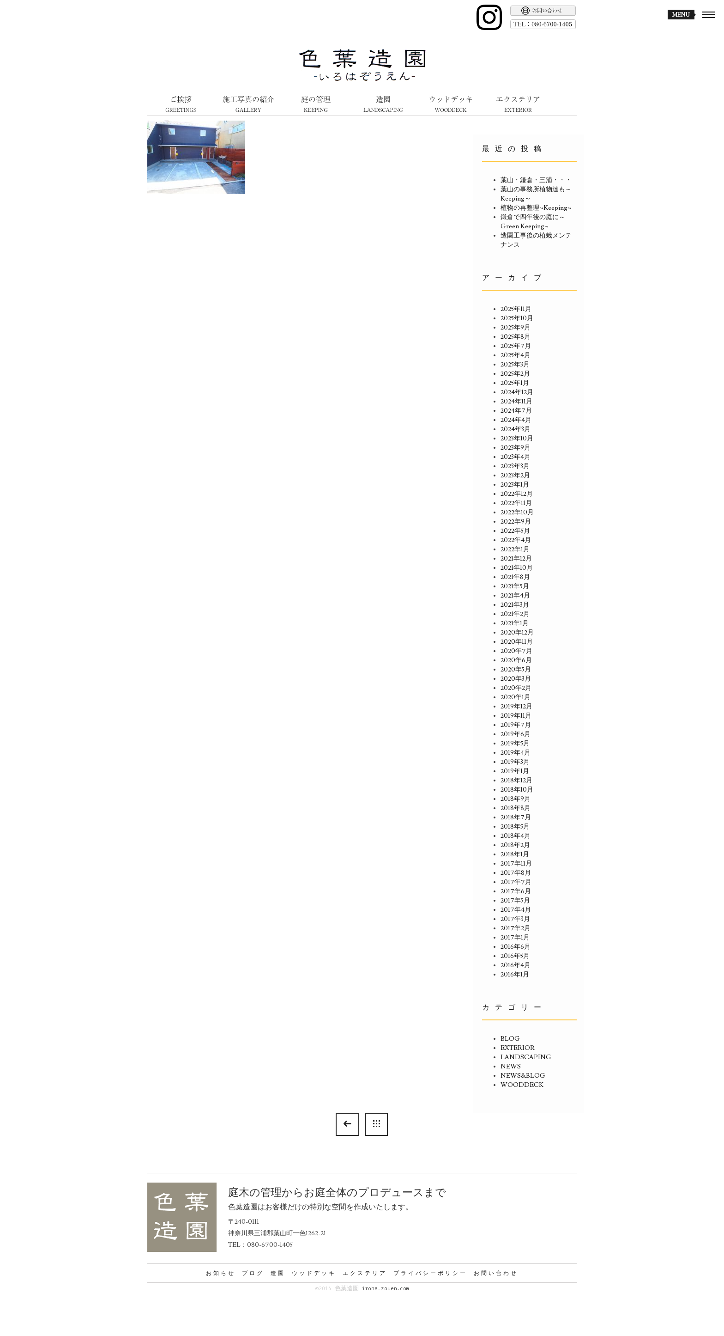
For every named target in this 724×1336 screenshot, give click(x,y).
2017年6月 (516, 891)
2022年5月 (515, 531)
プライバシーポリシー (430, 1273)
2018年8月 (516, 808)
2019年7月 (516, 725)
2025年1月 (515, 383)
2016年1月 (515, 974)
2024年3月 (516, 429)
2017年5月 (515, 901)
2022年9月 (516, 522)
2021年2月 (515, 614)
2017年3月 (515, 919)
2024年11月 (516, 401)
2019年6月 (516, 734)
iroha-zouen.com (385, 1289)
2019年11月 (516, 716)
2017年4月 (516, 910)
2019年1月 (515, 771)
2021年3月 (515, 605)
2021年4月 (515, 596)
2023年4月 (516, 457)
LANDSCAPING (526, 1057)
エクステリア (365, 1273)
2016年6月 (516, 947)
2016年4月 (516, 965)
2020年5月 (516, 669)
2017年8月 (516, 873)
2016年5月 (515, 956)
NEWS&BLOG (523, 1076)
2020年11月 (517, 642)
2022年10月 (517, 512)
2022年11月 (516, 503)
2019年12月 (516, 706)
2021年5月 (515, 586)
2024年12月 (517, 392)
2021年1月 (515, 623)
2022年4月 (516, 540)
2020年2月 (516, 688)
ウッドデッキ (314, 1273)
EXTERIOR (518, 1048)
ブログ (253, 1273)
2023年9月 (516, 448)
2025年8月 (516, 337)
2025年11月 (516, 309)
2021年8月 (515, 577)
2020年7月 (516, 651)
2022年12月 (517, 494)
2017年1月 (515, 937)
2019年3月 (515, 762)
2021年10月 (517, 568)
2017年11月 (516, 864)
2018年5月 (515, 827)
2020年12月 (517, 632)
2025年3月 (515, 364)
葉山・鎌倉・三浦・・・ (536, 180)
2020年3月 (516, 679)
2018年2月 (515, 845)
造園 (278, 1273)
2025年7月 (516, 346)
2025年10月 (517, 318)
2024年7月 (516, 411)
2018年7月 (516, 817)
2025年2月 (515, 374)
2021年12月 (516, 559)
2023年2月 (515, 475)
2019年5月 (515, 743)
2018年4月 (516, 836)
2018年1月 (515, 854)
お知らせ (220, 1273)
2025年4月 (516, 355)
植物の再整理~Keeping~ (536, 208)
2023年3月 (515, 466)
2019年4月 (516, 753)
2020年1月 (516, 697)
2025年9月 (516, 327)
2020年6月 (516, 660)
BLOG (510, 1039)
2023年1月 (515, 485)
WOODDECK (522, 1085)
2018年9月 (516, 799)
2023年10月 (517, 438)
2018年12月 (516, 780)
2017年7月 (516, 882)
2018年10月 (517, 790)
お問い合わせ (496, 1273)
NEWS (511, 1066)
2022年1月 (515, 549)
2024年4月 (516, 420)
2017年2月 (516, 928)
